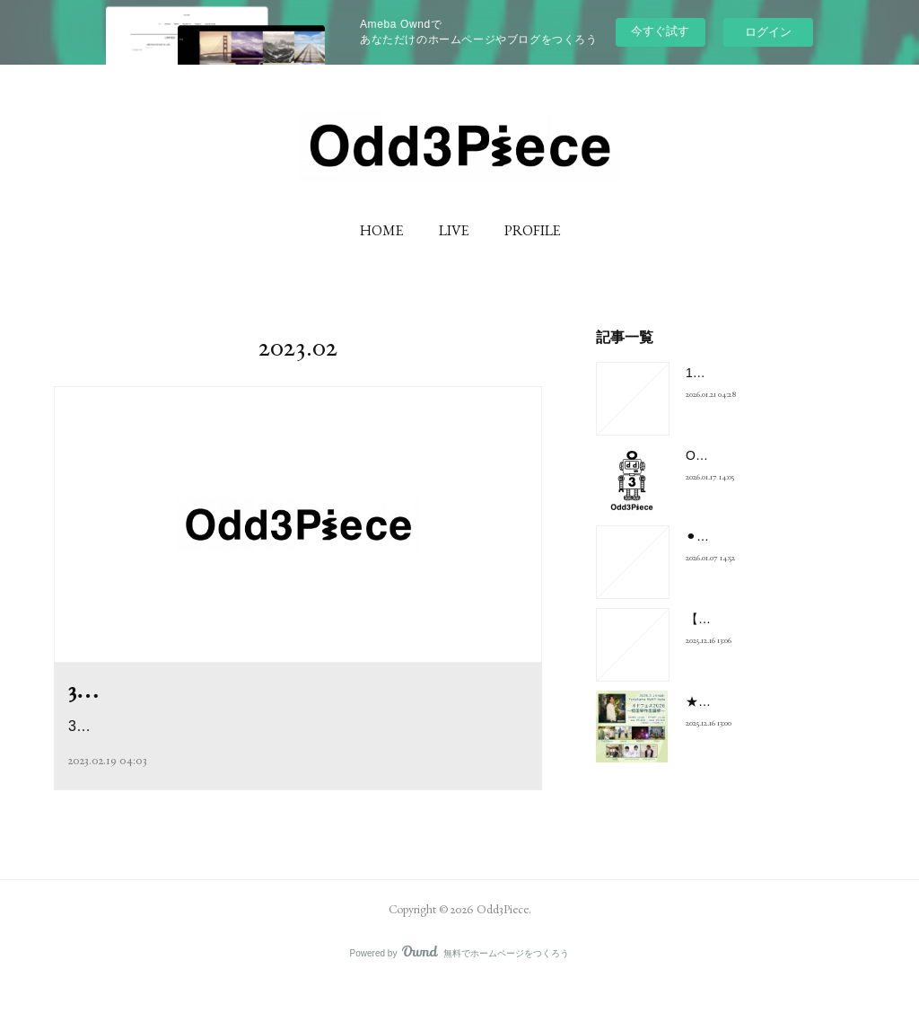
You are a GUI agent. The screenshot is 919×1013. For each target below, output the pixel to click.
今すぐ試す (660, 31)
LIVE (453, 230)
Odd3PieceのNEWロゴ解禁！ (769, 455)
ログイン (768, 32)
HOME (381, 230)
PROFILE (532, 230)
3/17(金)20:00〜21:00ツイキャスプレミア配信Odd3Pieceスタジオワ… (294, 763)
